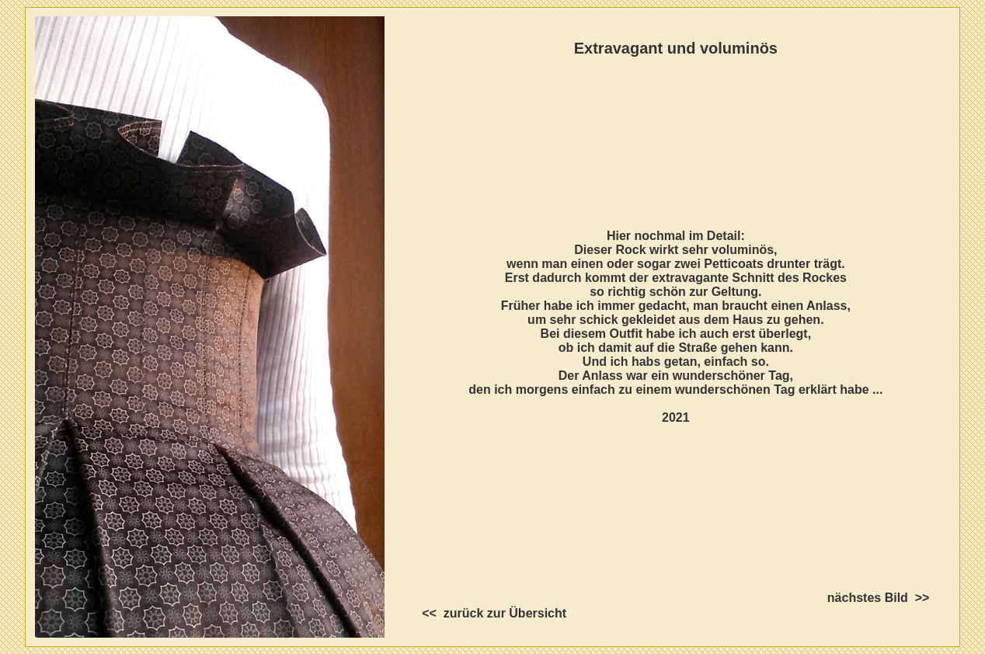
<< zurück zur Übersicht (480, 613)
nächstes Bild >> (892, 597)
